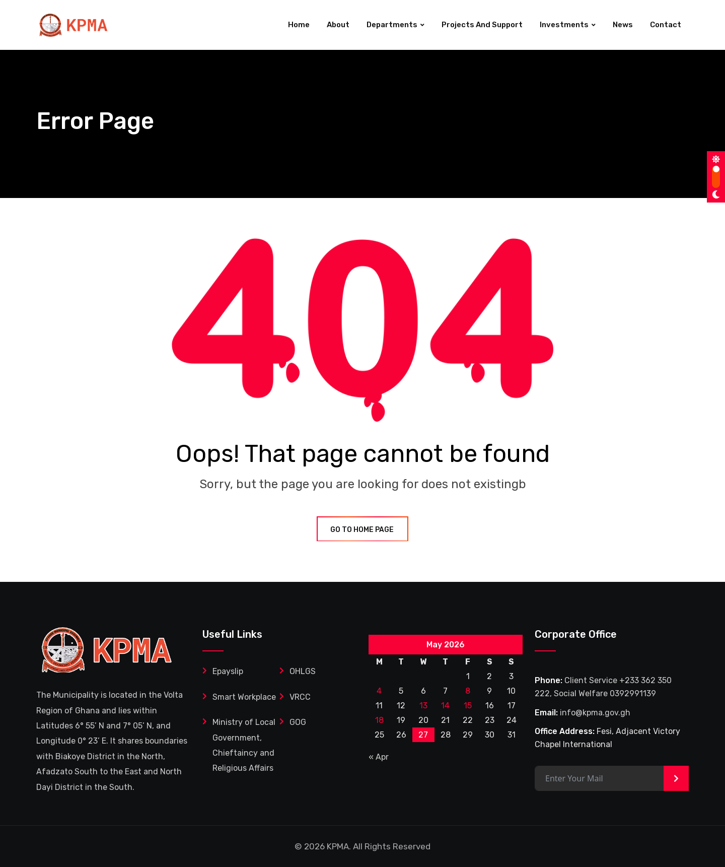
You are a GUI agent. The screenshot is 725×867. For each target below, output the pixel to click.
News (623, 24)
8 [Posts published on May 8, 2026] (467, 691)
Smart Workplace (244, 697)
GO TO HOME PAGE (362, 529)
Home (299, 24)
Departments (392, 24)
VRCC (300, 697)
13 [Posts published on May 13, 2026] (423, 705)
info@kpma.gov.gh (595, 712)
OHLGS (302, 671)
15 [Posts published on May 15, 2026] (468, 705)
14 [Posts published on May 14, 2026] (445, 705)
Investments (564, 24)
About (338, 24)
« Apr (379, 757)
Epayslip (227, 671)
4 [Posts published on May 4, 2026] (379, 691)
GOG (297, 722)
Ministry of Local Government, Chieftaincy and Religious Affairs (243, 745)
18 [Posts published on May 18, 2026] (379, 720)
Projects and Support (482, 24)
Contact (665, 24)
